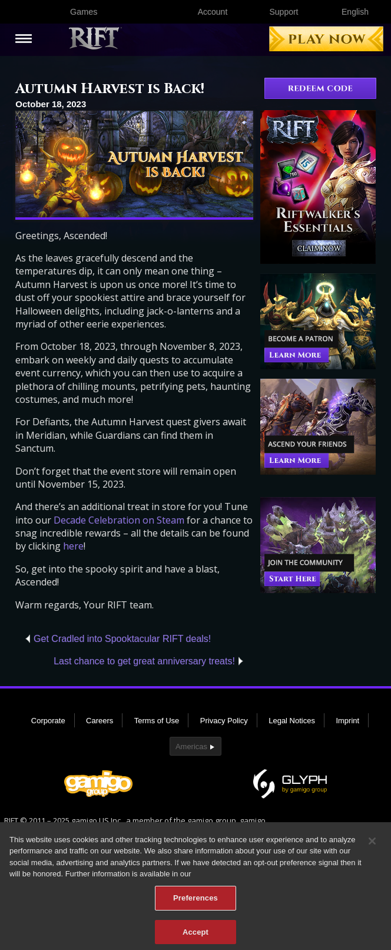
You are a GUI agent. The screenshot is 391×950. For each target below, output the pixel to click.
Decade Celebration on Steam (119, 520)
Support (283, 11)
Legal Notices (292, 720)
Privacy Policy (224, 720)
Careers (99, 720)
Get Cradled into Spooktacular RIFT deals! (122, 639)
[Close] (372, 845)
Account (213, 11)
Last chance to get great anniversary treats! (144, 661)
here (73, 545)
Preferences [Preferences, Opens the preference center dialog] (195, 902)
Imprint (347, 720)
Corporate (48, 720)
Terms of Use (157, 720)
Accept (195, 935)
